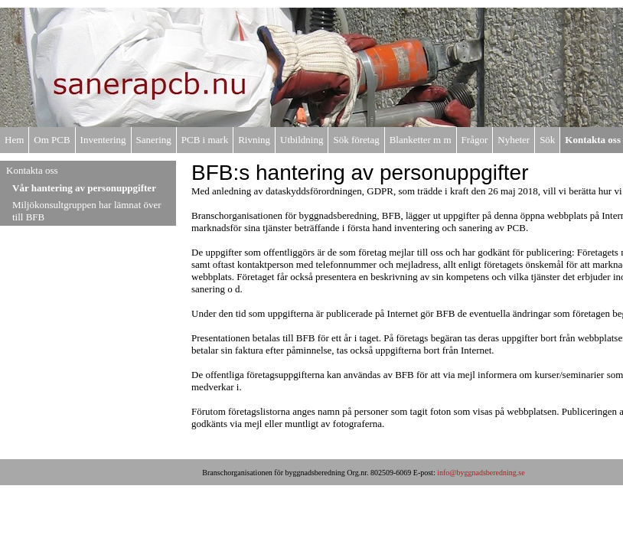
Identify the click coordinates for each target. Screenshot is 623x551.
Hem (14, 139)
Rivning (254, 139)
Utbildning (301, 139)
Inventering (103, 139)
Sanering (153, 139)
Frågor (475, 139)
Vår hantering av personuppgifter (84, 188)
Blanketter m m (421, 139)
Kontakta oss (593, 139)
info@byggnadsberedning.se (480, 472)
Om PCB (52, 139)
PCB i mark (204, 139)
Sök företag (356, 139)
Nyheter (513, 139)
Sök (547, 139)
